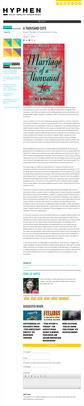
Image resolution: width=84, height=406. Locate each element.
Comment (27, 373)
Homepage (26, 366)
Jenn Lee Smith (31, 274)
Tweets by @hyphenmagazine (11, 107)
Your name (26, 352)
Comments (52, 345)
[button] (25, 376)
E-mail (25, 358)
